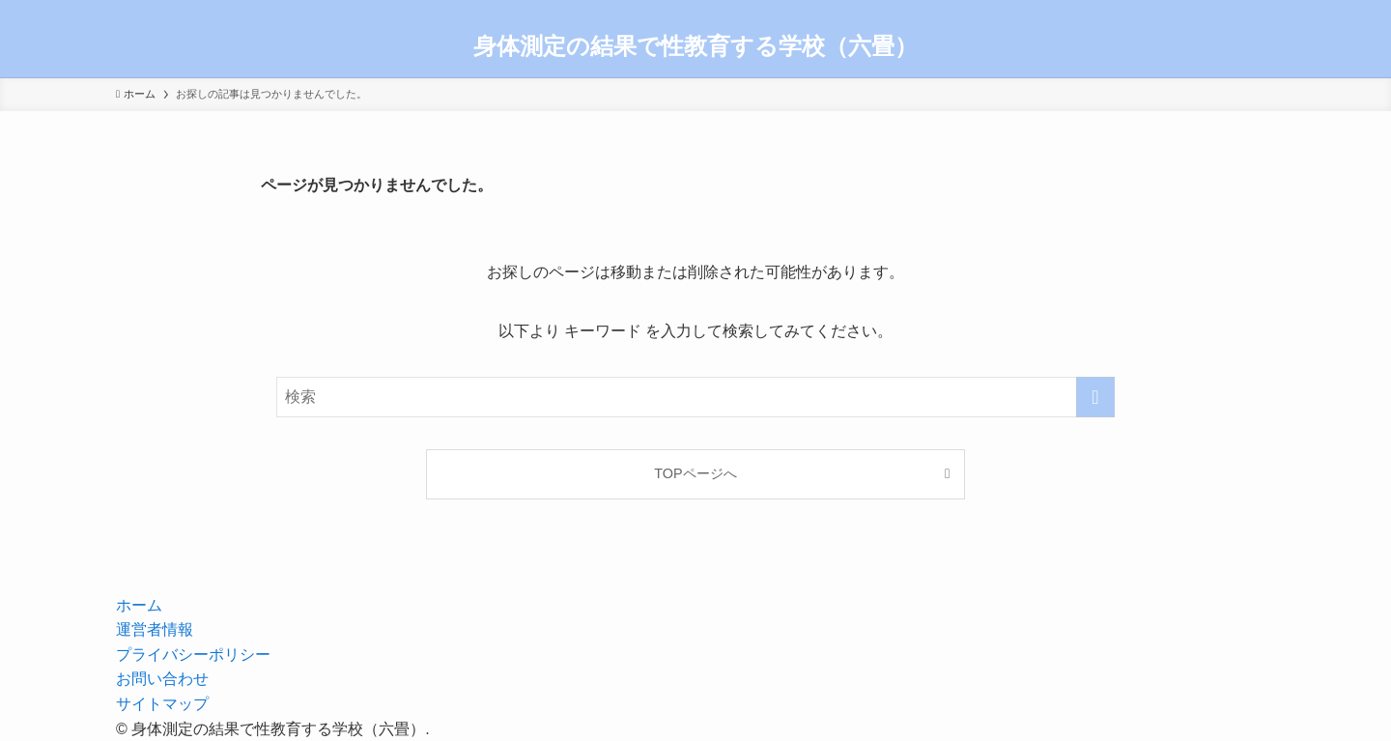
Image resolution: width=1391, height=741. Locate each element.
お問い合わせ (162, 678)
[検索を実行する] (1095, 397)
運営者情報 (154, 629)
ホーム (139, 605)
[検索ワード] (695, 397)
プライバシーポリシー (193, 654)
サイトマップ (162, 704)
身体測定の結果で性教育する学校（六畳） (695, 46)
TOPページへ (695, 473)
